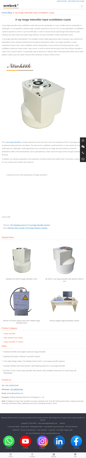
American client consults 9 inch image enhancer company (27, 228)
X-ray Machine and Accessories (54, 426)
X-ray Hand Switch (14, 426)
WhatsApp (8, 442)
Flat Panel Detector (71, 426)
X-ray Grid (51, 430)
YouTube (25, 442)
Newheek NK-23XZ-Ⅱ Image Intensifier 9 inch (21, 279)
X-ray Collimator (42, 430)
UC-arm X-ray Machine (28, 430)
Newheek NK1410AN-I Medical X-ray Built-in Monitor (21, 356)
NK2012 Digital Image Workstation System (64, 321)
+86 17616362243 (34, 433)
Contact (32, 455)
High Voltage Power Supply (76, 1)
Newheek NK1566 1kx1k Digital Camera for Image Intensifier (24, 352)
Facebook (76, 442)
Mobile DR (16, 430)
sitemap (62, 423)
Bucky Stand (25, 426)
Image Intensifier (62, 1)
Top (75, 455)
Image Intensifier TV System (13, 342)
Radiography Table (36, 426)
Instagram (42, 442)
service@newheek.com (15, 393)
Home (4, 13)
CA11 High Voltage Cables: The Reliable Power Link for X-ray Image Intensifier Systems (34, 361)
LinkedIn (59, 442)
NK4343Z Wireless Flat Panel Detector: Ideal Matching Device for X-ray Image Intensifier (34, 366)
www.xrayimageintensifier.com (47, 423)
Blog (10, 13)
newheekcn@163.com (53, 433)
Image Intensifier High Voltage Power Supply (52, 417)
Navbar (54, 455)
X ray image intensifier (13, 142)
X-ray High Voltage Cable (64, 430)
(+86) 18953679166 (12, 385)
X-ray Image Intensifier (24, 417)
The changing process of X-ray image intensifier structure (30, 225)
